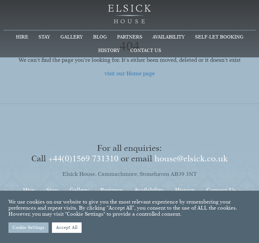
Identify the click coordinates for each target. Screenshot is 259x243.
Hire (22, 37)
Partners (129, 37)
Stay (44, 37)
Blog (100, 37)
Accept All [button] (67, 227)
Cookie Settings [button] (28, 227)
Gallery (71, 37)
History (109, 50)
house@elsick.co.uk (191, 159)
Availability (168, 37)
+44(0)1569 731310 (83, 159)
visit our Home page (130, 74)
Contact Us (145, 50)
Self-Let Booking (219, 37)
